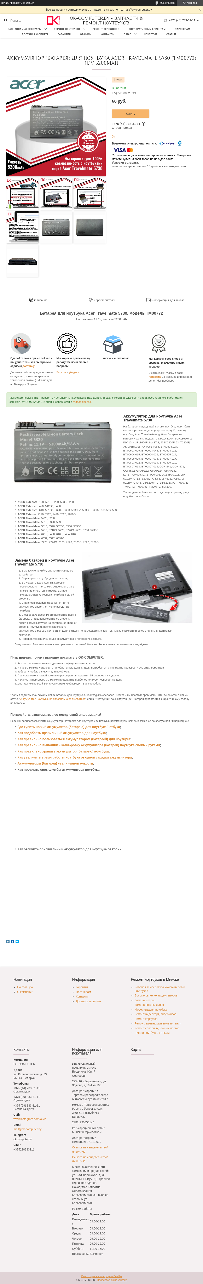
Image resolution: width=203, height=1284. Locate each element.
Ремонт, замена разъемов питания (158, 1023)
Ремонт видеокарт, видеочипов (155, 1014)
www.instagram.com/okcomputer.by (32, 1119)
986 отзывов (167, 2)
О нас (128, 34)
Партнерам (182, 29)
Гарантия (64, 34)
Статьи (171, 34)
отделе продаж (82, 401)
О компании (25, 992)
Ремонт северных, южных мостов (157, 1028)
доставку (29, 366)
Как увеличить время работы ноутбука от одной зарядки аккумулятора (74, 757)
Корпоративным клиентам (147, 29)
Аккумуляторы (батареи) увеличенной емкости (55, 763)
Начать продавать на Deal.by (17, 2)
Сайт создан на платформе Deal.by (101, 1276)
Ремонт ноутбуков (67, 29)
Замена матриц (145, 1000)
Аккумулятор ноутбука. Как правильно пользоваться (52, 698)
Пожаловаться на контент (112, 1280)
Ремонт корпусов (146, 1019)
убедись (74, 372)
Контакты (107, 34)
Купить (130, 113)
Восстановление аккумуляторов (156, 995)
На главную (25, 987)
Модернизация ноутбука (151, 1009)
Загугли (61, 372)
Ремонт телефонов (106, 29)
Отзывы (85, 34)
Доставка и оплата (35, 34)
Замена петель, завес (149, 1004)
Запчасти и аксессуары (24, 29)
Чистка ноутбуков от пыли (152, 1032)
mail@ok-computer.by (27, 1129)
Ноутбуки (150, 34)
